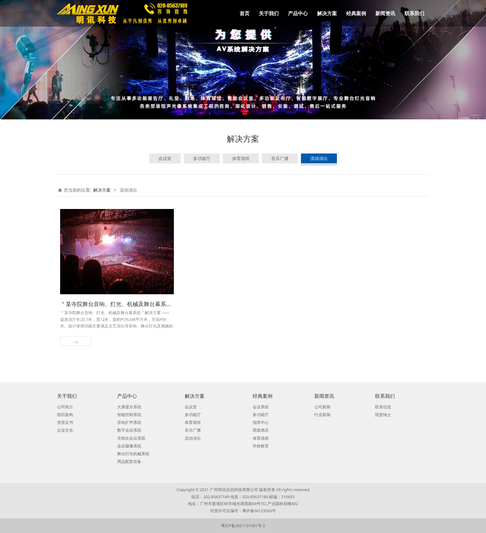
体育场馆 (241, 158)
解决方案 (327, 13)
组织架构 (65, 414)
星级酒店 (261, 430)
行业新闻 (322, 414)
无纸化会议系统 (131, 438)
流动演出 (319, 158)
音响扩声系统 (129, 422)
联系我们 (414, 13)
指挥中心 (261, 422)
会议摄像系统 (129, 446)
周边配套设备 (129, 461)
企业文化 (65, 430)
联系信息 (383, 407)
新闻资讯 (385, 13)
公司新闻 (322, 407)
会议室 (164, 158)
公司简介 (65, 407)
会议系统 (261, 407)
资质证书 (65, 422)
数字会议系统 (129, 430)
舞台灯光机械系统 (133, 453)
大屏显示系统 (129, 407)
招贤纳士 (383, 414)
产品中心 (298, 13)
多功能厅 (201, 158)
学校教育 (261, 446)
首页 (245, 13)
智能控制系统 (129, 414)
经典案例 (356, 13)
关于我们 (269, 13)
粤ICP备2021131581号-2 (243, 525)
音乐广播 (280, 158)
